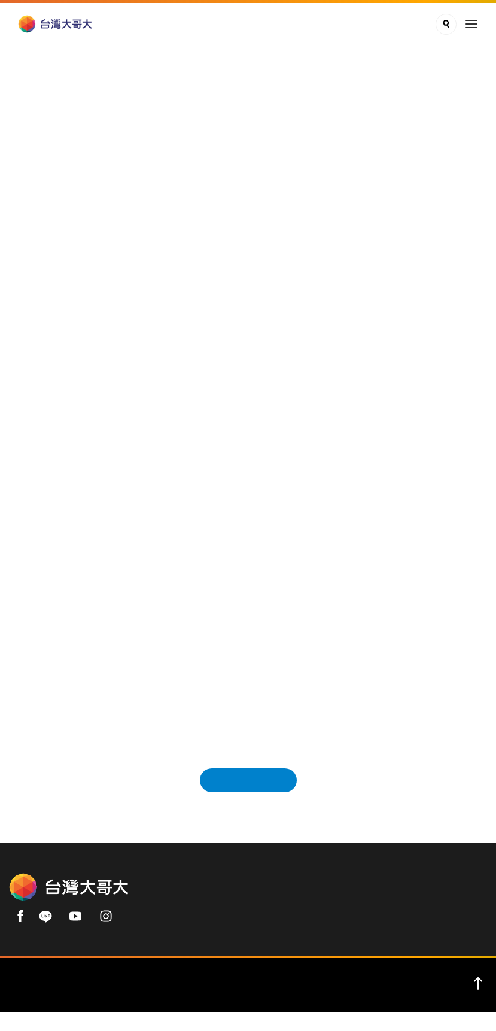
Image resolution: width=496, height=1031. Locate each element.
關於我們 (35, 996)
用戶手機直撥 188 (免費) (301, 904)
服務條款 (214, 996)
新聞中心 (75, 150)
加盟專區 (258, 996)
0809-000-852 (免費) (419, 904)
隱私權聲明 (166, 996)
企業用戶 (79, 996)
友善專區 (461, 996)
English (120, 996)
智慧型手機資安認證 (394, 996)
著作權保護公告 (315, 996)
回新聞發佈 (248, 785)
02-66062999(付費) (197, 926)
